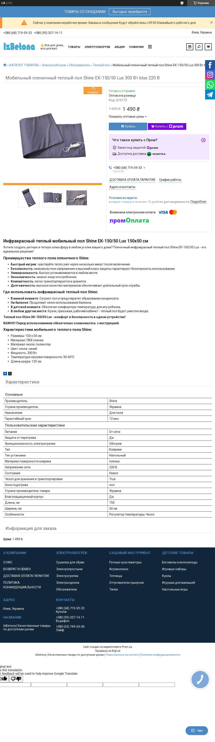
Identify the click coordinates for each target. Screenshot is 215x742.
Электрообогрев (54, 65)
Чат (197, 731)
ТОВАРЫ (74, 47)
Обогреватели (79, 65)
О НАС (7, 562)
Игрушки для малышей (178, 582)
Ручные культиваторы (125, 562)
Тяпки (113, 589)
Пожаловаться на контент (122, 654)
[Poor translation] (16, 679)
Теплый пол (101, 65)
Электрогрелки (67, 576)
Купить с (169, 127)
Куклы (166, 576)
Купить (130, 126)
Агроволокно (118, 569)
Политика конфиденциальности (160, 654)
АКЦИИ (120, 47)
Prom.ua (127, 646)
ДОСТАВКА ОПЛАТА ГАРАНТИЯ (26, 576)
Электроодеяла (67, 582)
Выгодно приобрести (130, 12)
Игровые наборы (174, 569)
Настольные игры (175, 589)
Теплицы (115, 576)
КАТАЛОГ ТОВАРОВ (23, 65)
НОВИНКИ (136, 47)
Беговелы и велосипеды (179, 562)
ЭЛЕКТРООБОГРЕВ (97, 47)
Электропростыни (69, 569)
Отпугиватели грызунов (126, 582)
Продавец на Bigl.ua (107, 650)
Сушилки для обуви (70, 562)
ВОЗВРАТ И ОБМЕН (17, 569)
